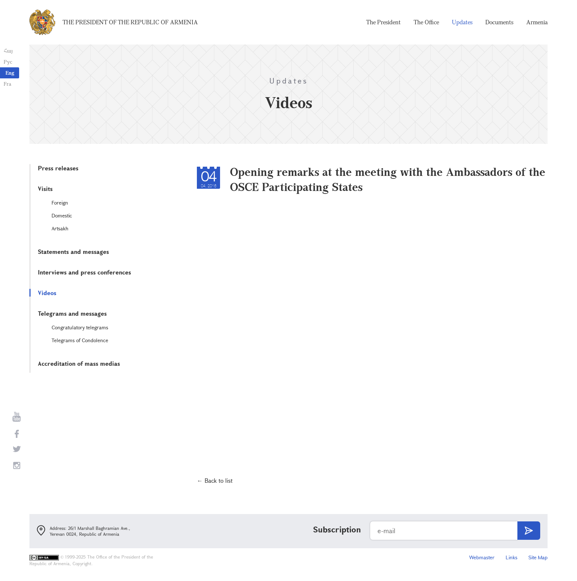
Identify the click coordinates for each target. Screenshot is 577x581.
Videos (47, 293)
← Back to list (215, 480)
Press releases (58, 168)
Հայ (8, 50)
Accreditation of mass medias (79, 363)
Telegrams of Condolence (80, 340)
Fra (7, 83)
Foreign (60, 202)
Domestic (62, 215)
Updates (462, 22)
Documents (499, 22)
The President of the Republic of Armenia (130, 22)
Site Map (538, 557)
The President (383, 22)
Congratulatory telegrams (80, 327)
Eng (10, 72)
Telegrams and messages (72, 313)
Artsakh (60, 228)
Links (511, 557)
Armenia (537, 22)
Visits (45, 188)
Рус (8, 61)
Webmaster (482, 557)
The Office (426, 22)
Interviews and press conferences (84, 272)
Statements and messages (73, 251)
